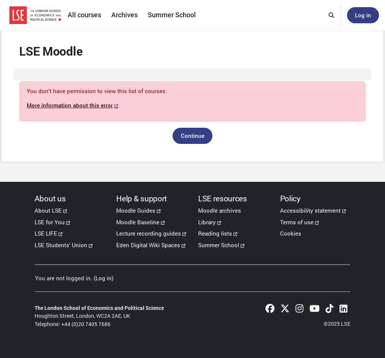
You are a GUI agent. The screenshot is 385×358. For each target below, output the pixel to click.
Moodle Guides (135, 210)
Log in (363, 15)
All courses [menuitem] (84, 15)
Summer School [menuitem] (172, 15)
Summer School (218, 245)
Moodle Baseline (137, 222)
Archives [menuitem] (124, 15)
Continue (193, 137)
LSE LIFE (46, 233)
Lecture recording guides (148, 233)
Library (207, 222)
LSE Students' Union (61, 245)
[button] (331, 15)
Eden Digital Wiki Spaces (148, 245)
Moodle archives (219, 210)
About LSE (48, 210)
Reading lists (215, 233)
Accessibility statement (310, 210)
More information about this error (89, 106)
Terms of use (297, 222)
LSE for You (50, 222)
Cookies (290, 233)
